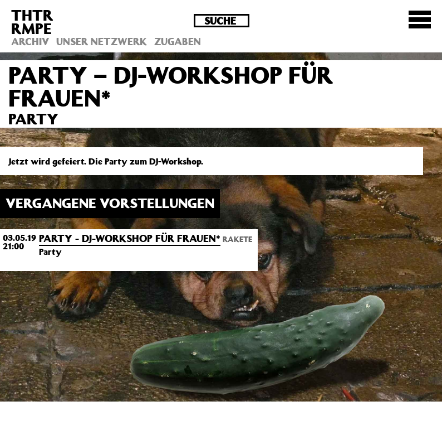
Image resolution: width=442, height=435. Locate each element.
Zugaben (177, 41)
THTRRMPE (32, 21)
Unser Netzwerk (101, 41)
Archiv (30, 41)
